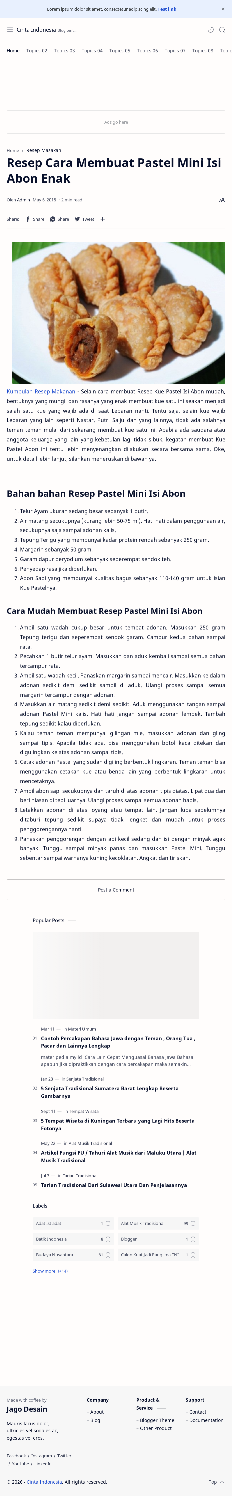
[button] (211, 30)
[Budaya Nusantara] (73, 1255)
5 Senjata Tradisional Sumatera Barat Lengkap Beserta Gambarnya (110, 1092)
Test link (167, 9)
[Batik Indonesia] (73, 1239)
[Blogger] (158, 1239)
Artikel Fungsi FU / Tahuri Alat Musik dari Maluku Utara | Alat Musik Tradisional (119, 1156)
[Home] (13, 50)
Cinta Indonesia (36, 29)
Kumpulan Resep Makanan (41, 391)
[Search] (222, 30)
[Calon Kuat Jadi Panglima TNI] (158, 1255)
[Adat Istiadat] (73, 1223)
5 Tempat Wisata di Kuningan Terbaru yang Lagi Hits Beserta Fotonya (118, 1124)
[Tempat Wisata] (84, 1111)
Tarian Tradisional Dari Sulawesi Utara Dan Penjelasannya (114, 1185)
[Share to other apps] (103, 219)
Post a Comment (116, 890)
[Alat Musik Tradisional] (90, 1143)
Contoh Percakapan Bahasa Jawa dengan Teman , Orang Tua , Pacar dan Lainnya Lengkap (118, 1042)
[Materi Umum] (82, 1029)
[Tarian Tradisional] (80, 1176)
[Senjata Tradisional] (85, 1079)
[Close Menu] (223, 9)
